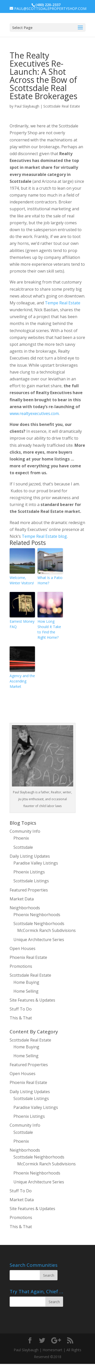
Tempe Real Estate (62, 303)
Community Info (25, 831)
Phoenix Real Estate (28, 957)
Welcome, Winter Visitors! (22, 580)
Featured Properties (29, 890)
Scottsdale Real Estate (61, 106)
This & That (21, 1018)
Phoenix (21, 838)
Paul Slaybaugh (26, 106)
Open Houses (22, 948)
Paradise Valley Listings (35, 863)
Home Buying (26, 982)
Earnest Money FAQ (22, 624)
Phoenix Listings (29, 872)
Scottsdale (23, 847)
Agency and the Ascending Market (22, 681)
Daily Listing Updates (30, 856)
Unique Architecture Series (38, 939)
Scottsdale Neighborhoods (38, 923)
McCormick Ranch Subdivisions (46, 930)
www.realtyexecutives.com (34, 413)
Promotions (21, 966)
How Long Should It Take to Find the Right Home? (49, 629)
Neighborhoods (25, 908)
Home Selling (26, 991)
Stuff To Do (21, 1009)
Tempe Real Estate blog (44, 536)
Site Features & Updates (32, 1000)
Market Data (22, 899)
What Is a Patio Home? (50, 580)
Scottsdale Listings (31, 881)
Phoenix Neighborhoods (36, 914)
